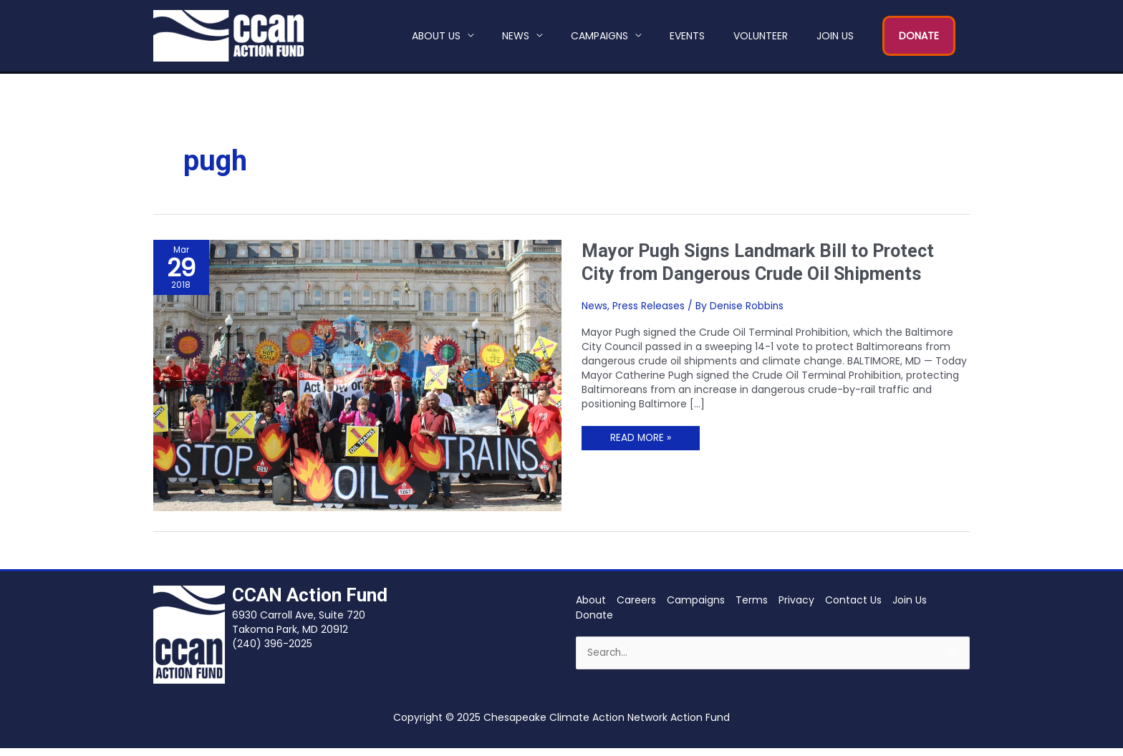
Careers (636, 608)
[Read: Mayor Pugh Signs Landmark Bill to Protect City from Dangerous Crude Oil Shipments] (357, 382)
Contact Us (853, 608)
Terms (752, 608)
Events (687, 39)
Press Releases (648, 313)
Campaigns (599, 39)
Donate (594, 622)
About (591, 608)
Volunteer (760, 39)
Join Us (835, 39)
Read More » (641, 442)
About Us (436, 39)
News (515, 39)
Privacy (796, 608)
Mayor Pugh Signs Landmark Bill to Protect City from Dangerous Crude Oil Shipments (763, 269)
